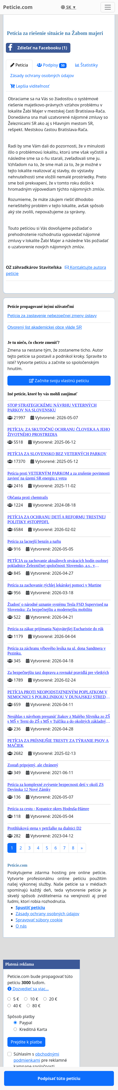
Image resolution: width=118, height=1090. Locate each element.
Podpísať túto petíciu (59, 296)
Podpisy (52, 65)
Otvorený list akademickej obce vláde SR (44, 342)
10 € (34, 1014)
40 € (17, 1020)
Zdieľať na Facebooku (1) (36, 47)
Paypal (25, 1037)
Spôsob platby (21, 1031)
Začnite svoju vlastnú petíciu (59, 395)
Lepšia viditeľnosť (29, 86)
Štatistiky (86, 65)
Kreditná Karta (33, 1044)
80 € (36, 1020)
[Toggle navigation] (108, 7)
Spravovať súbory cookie (39, 935)
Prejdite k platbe (26, 1057)
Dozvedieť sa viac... (28, 1003)
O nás (21, 941)
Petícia (19, 65)
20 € (53, 1014)
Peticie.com (18, 7)
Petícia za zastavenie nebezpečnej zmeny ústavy (52, 330)
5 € (16, 1014)
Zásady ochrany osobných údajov (42, 75)
